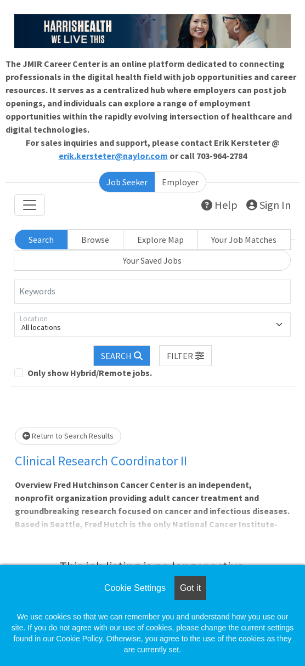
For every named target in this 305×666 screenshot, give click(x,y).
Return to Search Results (68, 436)
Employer (180, 182)
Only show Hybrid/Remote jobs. (89, 372)
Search (41, 239)
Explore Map (160, 239)
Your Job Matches (243, 239)
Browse (95, 239)
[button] (185, 355)
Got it (190, 588)
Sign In (268, 205)
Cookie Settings (135, 588)
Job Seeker (127, 182)
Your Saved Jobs (152, 260)
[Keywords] (152, 292)
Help (219, 205)
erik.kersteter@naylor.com (113, 155)
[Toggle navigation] (29, 205)
